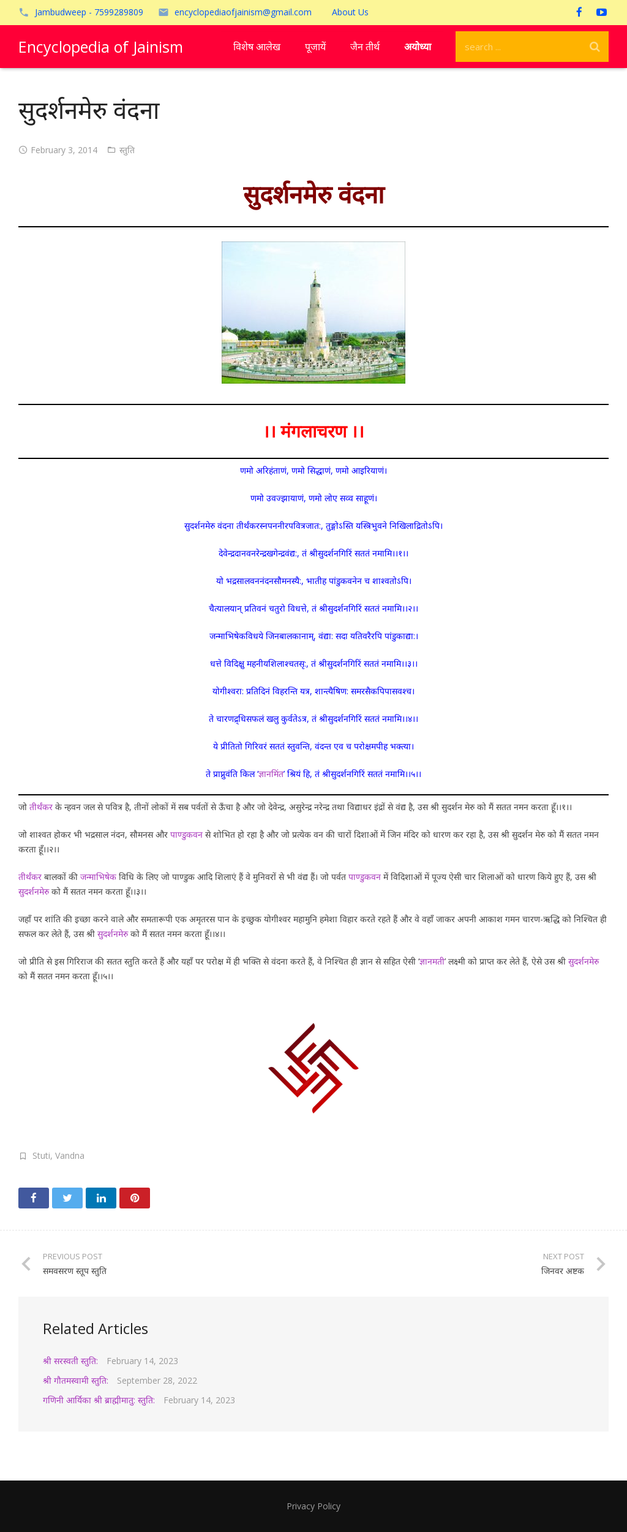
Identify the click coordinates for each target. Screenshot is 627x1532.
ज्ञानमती (432, 961)
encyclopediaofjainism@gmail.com (243, 12)
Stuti (41, 1155)
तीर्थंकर (41, 807)
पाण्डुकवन (186, 834)
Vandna (69, 1155)
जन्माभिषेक (98, 876)
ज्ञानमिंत (270, 773)
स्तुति (127, 150)
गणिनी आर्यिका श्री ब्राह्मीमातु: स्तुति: (99, 1400)
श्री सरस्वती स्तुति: (70, 1361)
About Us (350, 12)
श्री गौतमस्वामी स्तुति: (75, 1380)
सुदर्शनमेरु (33, 891)
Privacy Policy (313, 1506)
